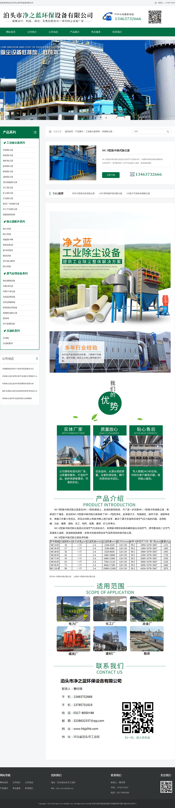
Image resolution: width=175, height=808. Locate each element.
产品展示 (74, 32)
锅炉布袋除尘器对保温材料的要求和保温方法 (19, 391)
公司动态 (53, 32)
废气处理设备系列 (17, 273)
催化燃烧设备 (9, 281)
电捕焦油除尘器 (10, 313)
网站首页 (10, 32)
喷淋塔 (6, 318)
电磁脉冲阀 (8, 239)
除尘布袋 (7, 229)
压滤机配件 (8, 343)
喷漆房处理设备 (10, 308)
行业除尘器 (8, 198)
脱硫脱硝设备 (9, 214)
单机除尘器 (8, 155)
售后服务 (96, 32)
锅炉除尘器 (8, 161)
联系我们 (117, 32)
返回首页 (69, 131)
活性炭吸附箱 (9, 302)
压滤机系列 (13, 330)
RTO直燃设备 (9, 324)
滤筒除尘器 (8, 177)
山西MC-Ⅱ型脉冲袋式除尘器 (84, 577)
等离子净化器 (9, 291)
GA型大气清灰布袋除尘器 (138, 193)
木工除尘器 (8, 188)
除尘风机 (7, 266)
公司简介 (32, 32)
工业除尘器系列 (16, 142)
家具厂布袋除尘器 (11, 204)
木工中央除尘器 (10, 209)
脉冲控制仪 (8, 250)
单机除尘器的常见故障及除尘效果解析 (17, 398)
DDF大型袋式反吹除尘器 (83, 193)
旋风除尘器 (8, 166)
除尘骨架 (7, 234)
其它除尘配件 (9, 261)
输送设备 (7, 256)
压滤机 (6, 338)
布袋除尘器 (8, 150)
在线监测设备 (9, 297)
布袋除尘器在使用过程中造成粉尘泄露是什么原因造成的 (19, 377)
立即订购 (111, 175)
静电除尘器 (8, 171)
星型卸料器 (8, 245)
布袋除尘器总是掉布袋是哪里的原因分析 (18, 384)
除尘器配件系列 (16, 221)
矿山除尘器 (8, 193)
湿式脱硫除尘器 (10, 182)
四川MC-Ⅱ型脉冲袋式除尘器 (60, 577)
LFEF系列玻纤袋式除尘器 (110, 193)
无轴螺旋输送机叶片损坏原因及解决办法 (18, 369)
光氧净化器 (8, 286)
